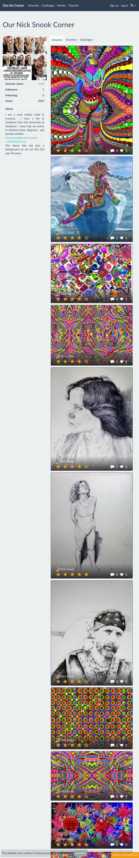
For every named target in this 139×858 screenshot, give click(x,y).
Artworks (33, 5)
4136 (41, 83)
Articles (61, 5)
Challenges (48, 5)
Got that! (80, 853)
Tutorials (73, 5)
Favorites (71, 39)
